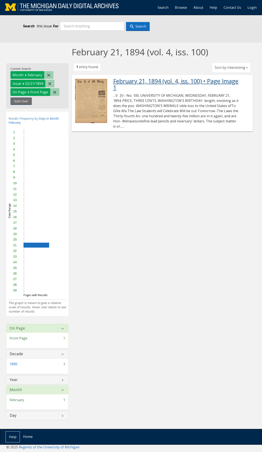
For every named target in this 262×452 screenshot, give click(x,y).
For (56, 26)
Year (14, 380)
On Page (17, 328)
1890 (13, 364)
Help (213, 7)
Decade (16, 354)
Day (13, 415)
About (198, 7)
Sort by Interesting (231, 67)
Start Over (21, 101)
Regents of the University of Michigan (49, 447)
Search (163, 7)
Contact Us (232, 7)
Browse (181, 7)
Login (252, 7)
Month (16, 390)
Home (28, 436)
